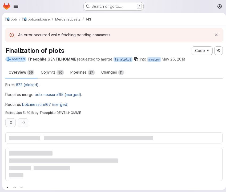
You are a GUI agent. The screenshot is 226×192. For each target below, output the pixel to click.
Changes (112, 72)
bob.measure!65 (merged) (58, 94)
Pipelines (82, 72)
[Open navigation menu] (15, 6)
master (154, 59)
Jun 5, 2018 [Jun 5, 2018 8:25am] (25, 113)
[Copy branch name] (136, 59)
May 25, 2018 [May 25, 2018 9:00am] (173, 59)
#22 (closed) (27, 84)
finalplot (123, 59)
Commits (52, 72)
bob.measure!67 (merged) (45, 104)
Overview (21, 72)
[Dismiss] (214, 35)
